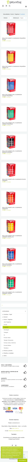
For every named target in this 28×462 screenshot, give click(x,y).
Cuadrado (22, 14)
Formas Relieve (7, 345)
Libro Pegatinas (7, 322)
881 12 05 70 (15, 428)
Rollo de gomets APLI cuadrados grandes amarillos (12, 236)
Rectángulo (6, 329)
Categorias (5, 311)
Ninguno (21, 17)
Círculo (5, 324)
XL (4, 335)
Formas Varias (7, 337)
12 (9, 17)
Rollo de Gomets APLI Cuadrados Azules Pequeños (12, 95)
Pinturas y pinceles (7, 350)
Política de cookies (9, 457)
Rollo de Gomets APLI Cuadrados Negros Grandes (12, 151)
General (4, 317)
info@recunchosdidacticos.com (16, 430)
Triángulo (6, 332)
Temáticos (6, 348)
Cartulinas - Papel (7, 314)
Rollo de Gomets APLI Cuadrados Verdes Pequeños (12, 123)
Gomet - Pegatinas (7, 319)
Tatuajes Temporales (8, 340)
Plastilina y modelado (8, 353)
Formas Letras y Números (10, 342)
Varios (4, 355)
